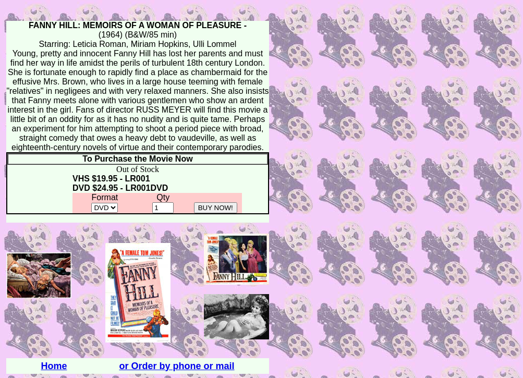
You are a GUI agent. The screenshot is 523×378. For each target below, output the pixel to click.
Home (54, 366)
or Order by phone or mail (177, 366)
